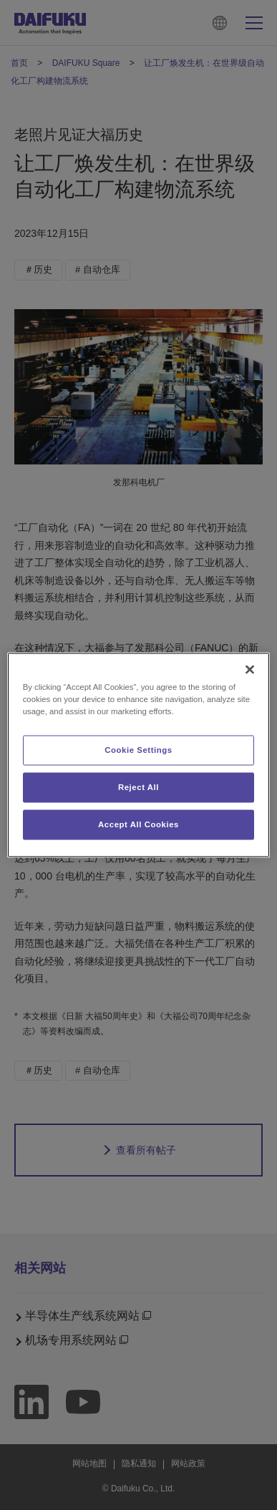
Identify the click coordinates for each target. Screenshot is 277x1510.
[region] (139, 755)
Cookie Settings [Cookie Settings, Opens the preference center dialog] (138, 750)
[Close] (250, 670)
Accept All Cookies (138, 824)
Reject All (138, 787)
